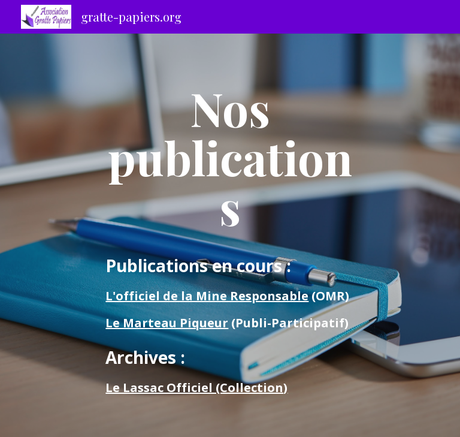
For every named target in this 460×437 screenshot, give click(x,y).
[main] (230, 157)
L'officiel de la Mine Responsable (206, 296)
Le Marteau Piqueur (166, 323)
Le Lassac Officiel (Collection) (196, 387)
